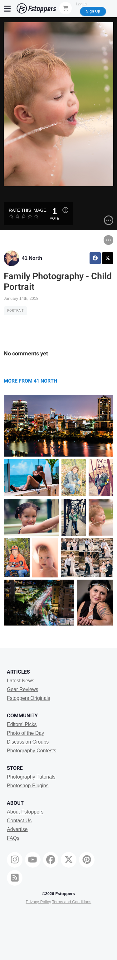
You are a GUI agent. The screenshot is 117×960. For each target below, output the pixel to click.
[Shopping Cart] (65, 8)
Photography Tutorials (31, 776)
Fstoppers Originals (28, 698)
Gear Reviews (22, 689)
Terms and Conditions (71, 901)
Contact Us (19, 820)
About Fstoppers (25, 811)
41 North (32, 258)
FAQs (13, 838)
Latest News (20, 680)
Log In (81, 4)
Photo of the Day (25, 733)
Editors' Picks (22, 724)
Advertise (17, 829)
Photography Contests (31, 750)
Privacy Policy (38, 901)
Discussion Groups (28, 742)
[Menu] (7, 8)
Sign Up (93, 11)
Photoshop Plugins (27, 785)
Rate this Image (27, 210)
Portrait (15, 310)
